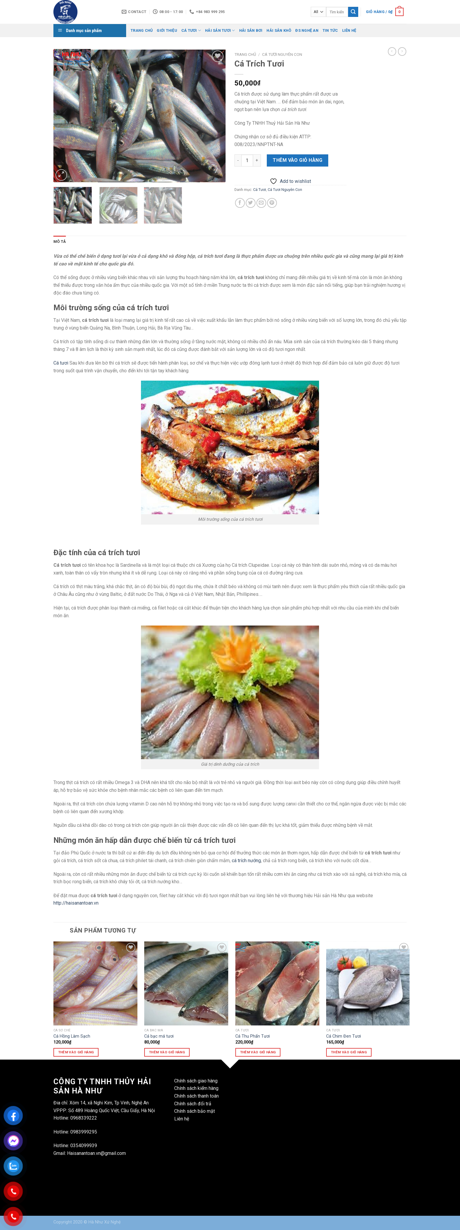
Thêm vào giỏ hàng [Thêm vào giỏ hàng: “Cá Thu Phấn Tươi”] (258, 1052)
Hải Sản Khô (279, 30)
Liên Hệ (349, 30)
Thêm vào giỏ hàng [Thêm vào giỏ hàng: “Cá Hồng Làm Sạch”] (76, 1052)
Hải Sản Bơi (251, 30)
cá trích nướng (246, 860)
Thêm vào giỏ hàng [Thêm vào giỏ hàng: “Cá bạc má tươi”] (167, 1052)
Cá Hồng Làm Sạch (71, 1036)
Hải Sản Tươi (220, 30)
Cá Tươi (191, 30)
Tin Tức (330, 30)
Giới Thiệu (167, 30)
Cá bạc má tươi (159, 1036)
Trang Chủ (142, 30)
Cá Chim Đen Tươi (343, 1036)
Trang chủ (245, 54)
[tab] (59, 242)
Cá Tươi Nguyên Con (282, 54)
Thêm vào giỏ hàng (297, 160)
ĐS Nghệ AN (306, 30)
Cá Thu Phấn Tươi (252, 1036)
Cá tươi (60, 363)
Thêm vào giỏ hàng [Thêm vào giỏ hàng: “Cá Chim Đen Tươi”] (349, 1052)
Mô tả (59, 241)
